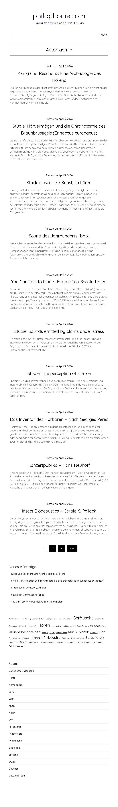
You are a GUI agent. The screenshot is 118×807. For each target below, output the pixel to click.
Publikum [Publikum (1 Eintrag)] (65, 652)
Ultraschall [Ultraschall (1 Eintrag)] (59, 656)
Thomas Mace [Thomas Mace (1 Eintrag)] (33, 656)
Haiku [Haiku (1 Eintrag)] (21, 640)
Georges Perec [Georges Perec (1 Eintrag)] (51, 633)
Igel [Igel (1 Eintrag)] (52, 640)
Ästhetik (13, 677)
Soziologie (14, 761)
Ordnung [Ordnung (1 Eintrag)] (26, 652)
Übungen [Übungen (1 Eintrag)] (20, 660)
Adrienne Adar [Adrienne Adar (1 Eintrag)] (14, 633)
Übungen (13, 782)
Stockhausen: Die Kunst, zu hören (59, 182)
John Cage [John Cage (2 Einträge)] (94, 639)
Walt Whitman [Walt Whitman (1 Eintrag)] (70, 656)
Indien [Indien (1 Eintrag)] (58, 640)
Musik (12, 719)
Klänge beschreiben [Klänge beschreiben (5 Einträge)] (24, 646)
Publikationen (16, 754)
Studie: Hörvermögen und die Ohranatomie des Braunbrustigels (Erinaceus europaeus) (57, 594)
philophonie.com (59, 15)
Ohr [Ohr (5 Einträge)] (102, 646)
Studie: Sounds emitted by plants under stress (59, 338)
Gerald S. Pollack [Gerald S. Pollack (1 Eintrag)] (65, 633)
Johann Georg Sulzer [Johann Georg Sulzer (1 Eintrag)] (78, 640)
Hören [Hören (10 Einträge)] (44, 639)
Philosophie (15, 740)
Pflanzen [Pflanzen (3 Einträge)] (36, 651)
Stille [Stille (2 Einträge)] (101, 651)
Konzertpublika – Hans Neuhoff (59, 479)
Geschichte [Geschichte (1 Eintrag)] (99, 633)
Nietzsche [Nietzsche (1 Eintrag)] (93, 647)
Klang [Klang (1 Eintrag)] (103, 640)
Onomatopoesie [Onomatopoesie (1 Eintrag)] (15, 652)
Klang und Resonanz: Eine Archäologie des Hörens (38, 587)
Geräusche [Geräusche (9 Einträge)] (83, 631)
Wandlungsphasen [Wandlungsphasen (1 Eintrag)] (84, 656)
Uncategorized (17, 789)
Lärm (11, 705)
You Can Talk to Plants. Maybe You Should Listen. (37, 615)
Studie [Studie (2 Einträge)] (23, 655)
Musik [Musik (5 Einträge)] (72, 646)
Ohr (11, 733)
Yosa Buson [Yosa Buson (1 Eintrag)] (97, 656)
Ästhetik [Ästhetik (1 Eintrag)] (12, 660)
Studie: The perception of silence (59, 380)
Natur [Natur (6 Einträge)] (83, 645)
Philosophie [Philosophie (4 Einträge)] (52, 651)
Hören (12, 691)
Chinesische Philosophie (21, 684)
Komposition (16, 698)
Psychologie (15, 747)
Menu (104, 34)
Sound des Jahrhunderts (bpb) (59, 236)
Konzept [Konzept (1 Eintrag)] (45, 647)
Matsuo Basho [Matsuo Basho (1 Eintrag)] (61, 647)
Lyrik (11, 712)
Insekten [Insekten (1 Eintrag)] (65, 640)
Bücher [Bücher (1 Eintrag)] (35, 633)
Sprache (13, 768)
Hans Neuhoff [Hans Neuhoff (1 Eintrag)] (30, 640)
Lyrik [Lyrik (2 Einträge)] (52, 646)
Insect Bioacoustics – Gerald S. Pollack (59, 525)
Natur (12, 726)
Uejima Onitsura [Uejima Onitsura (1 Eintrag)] (47, 656)
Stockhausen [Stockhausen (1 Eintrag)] (14, 656)
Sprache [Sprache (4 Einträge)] (92, 651)
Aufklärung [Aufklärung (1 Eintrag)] (26, 633)
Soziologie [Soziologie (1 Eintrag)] (80, 652)
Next (72, 562)
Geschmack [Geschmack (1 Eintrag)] (13, 640)
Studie (12, 775)
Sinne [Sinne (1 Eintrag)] (73, 652)
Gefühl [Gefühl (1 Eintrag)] (42, 633)
